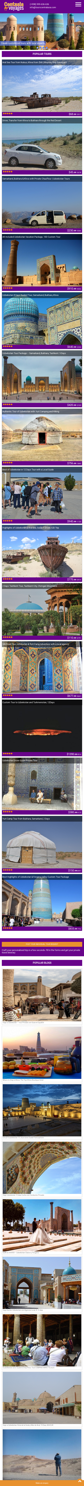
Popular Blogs (42, 962)
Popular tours (42, 54)
